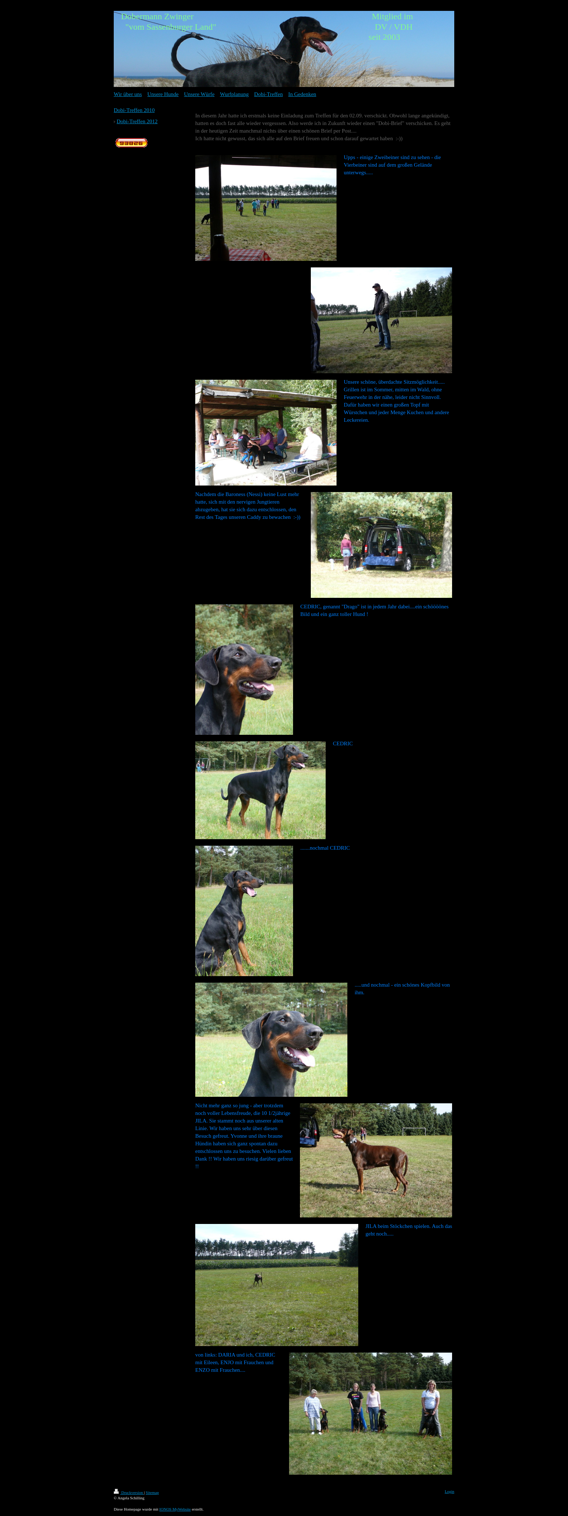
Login (449, 1491)
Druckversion (129, 1492)
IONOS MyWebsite (175, 1509)
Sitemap (152, 1492)
